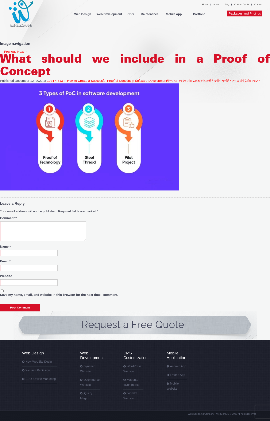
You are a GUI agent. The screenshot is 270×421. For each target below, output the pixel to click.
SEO (130, 14)
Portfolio (199, 14)
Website (6, 276)
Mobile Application (176, 355)
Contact (258, 4)
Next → (22, 51)
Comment (8, 218)
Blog (226, 4)
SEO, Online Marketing (41, 379)
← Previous (8, 51)
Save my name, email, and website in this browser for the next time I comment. (59, 294)
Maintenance (150, 14)
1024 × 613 (55, 80)
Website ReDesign (38, 370)
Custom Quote (241, 4)
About (216, 4)
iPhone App (177, 375)
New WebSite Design (39, 361)
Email (5, 261)
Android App (178, 366)
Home (205, 4)
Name (5, 246)
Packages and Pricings (245, 13)
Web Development (109, 14)
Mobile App (174, 14)
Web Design (82, 14)
